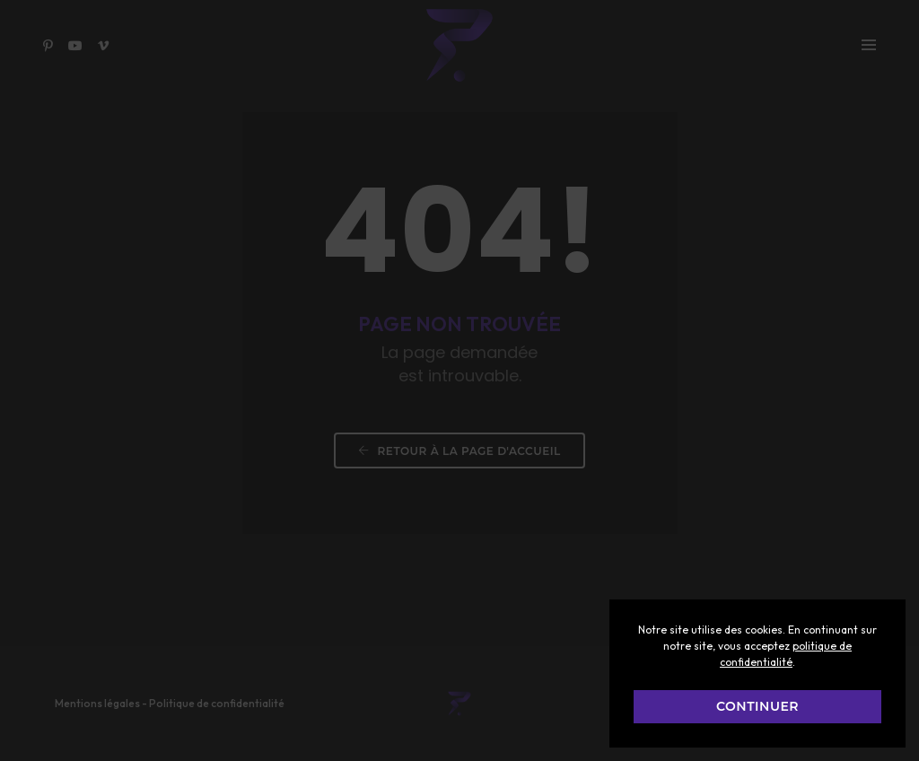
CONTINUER (757, 706)
